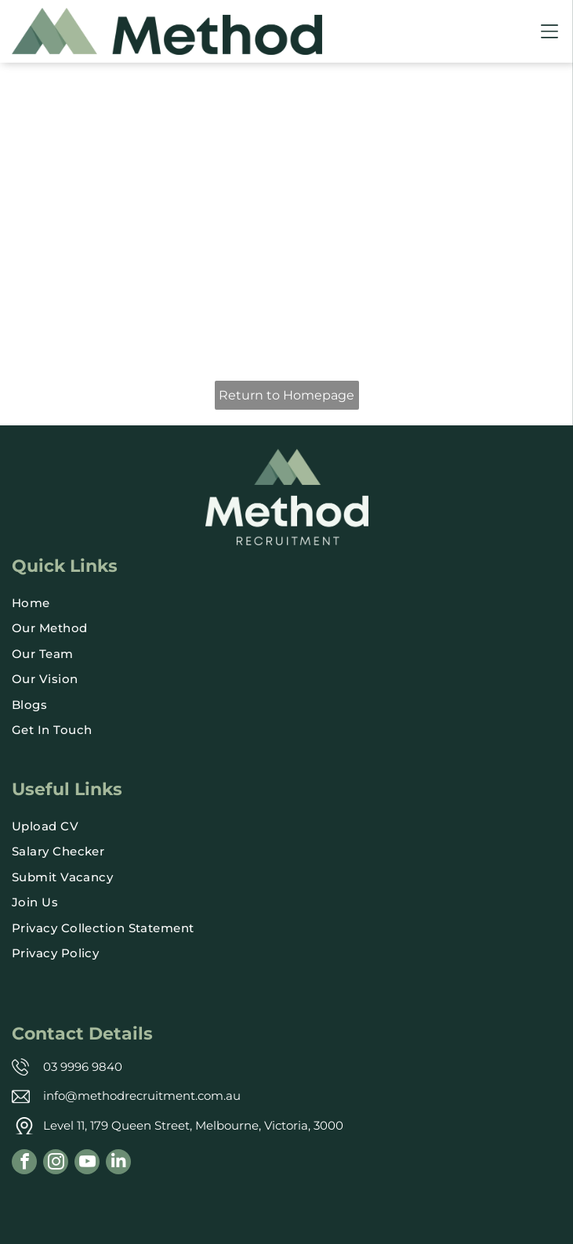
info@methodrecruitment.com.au (142, 1095)
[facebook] (24, 1163)
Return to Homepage (286, 395)
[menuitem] (286, 604)
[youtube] (87, 1163)
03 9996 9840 (82, 1066)
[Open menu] (549, 31)
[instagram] (55, 1163)
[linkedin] (118, 1163)
